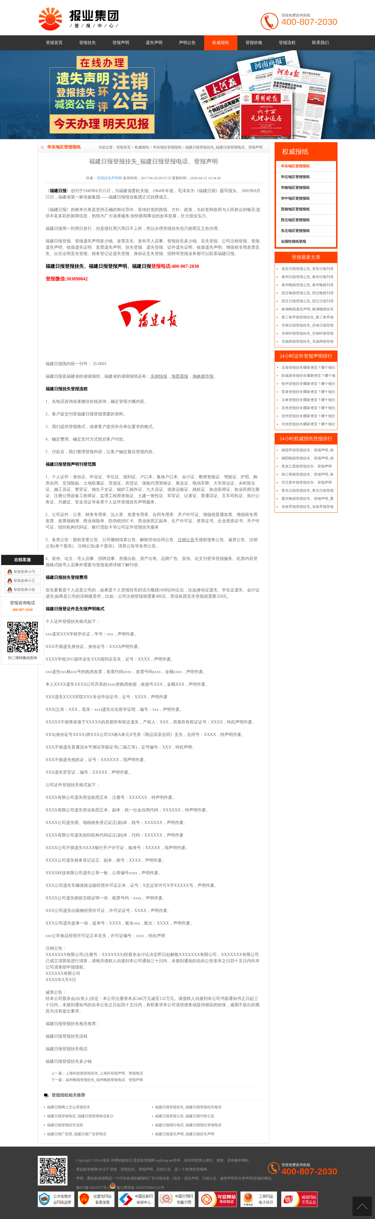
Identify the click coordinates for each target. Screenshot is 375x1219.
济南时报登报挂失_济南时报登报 (307, 333)
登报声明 (120, 42)
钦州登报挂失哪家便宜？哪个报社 (308, 384)
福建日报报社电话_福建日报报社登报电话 (188, 1125)
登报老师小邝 (24, 479)
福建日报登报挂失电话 (67, 1049)
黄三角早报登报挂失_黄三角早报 (307, 317)
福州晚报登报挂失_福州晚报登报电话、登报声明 (104, 1080)
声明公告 (187, 42)
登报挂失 (87, 42)
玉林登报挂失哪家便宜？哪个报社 (308, 400)
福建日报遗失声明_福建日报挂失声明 (184, 1134)
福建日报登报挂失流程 (67, 1036)
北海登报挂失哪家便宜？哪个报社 (308, 367)
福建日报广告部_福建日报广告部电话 (76, 1134)
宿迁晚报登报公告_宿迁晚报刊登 (307, 293)
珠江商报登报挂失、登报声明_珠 (307, 474)
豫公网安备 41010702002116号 (137, 1187)
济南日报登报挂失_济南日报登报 (307, 325)
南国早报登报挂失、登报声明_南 (307, 450)
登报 (113, 1169)
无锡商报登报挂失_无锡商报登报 (307, 341)
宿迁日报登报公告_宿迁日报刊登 (307, 301)
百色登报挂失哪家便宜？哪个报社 (308, 408)
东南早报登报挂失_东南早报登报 (307, 507)
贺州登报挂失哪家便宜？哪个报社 (308, 416)
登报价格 (254, 42)
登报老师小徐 (24, 497)
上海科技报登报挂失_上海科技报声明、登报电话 (104, 1073)
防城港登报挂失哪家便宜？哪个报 (308, 376)
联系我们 (320, 42)
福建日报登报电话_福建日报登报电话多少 (80, 1116)
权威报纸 (220, 42)
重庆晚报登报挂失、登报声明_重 (307, 499)
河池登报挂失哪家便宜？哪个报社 (308, 424)
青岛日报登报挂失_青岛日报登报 (307, 490)
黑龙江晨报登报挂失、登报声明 (306, 466)
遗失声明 (154, 42)
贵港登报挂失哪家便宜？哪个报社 (308, 392)
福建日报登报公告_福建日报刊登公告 (184, 1116)
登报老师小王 (24, 488)
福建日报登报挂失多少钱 (69, 1061)
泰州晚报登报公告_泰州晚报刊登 (307, 285)
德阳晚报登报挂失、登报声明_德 (307, 458)
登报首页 (54, 42)
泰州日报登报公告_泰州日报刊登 (307, 277)
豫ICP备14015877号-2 (93, 1187)
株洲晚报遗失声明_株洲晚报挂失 (307, 309)
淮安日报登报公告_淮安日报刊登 (307, 269)
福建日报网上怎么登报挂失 (68, 1107)
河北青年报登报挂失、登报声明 (306, 482)
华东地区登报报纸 (167, 147)
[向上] (362, 1206)
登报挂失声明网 (109, 178)
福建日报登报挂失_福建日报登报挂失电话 (188, 1107)
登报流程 (287, 42)
